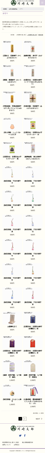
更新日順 (40, 35)
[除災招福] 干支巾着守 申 (13, 279)
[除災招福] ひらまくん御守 (12, 400)
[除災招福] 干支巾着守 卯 (33, 206)
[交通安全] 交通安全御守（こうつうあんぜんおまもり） (32, 82)
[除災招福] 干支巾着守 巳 (33, 230)
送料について (6, 444)
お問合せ (16, 444)
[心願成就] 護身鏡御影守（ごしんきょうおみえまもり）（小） (32, 401)
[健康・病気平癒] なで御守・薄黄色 (33, 376)
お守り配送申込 (13, 9)
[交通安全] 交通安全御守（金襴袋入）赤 (33, 352)
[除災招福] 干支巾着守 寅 (13, 206)
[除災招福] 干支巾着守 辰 (13, 230)
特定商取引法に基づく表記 (10, 442)
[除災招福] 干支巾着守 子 (13, 182)
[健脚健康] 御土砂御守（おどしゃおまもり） (32, 158)
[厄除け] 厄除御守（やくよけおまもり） (12, 57)
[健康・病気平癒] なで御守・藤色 (12, 376)
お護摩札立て (12, 326)
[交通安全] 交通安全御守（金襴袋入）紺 (33, 327)
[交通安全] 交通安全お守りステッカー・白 (33, 133)
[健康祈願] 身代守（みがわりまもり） (33, 57)
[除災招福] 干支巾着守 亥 (33, 303)
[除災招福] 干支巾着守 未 (33, 255)
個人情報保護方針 (27, 442)
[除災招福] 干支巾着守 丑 (33, 182)
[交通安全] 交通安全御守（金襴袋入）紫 (12, 352)
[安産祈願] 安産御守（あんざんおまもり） (33, 107)
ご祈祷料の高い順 (32, 35)
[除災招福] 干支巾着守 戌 (13, 303)
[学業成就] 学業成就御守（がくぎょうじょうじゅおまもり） (12, 108)
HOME (5, 9)
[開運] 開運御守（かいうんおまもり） (12, 81)
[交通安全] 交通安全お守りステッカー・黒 (12, 158)
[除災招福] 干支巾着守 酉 (33, 279)
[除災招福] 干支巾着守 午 (13, 255)
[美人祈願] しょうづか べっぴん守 (13, 133)
